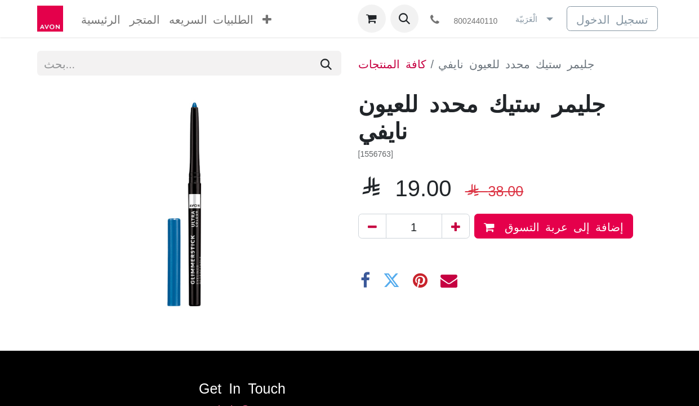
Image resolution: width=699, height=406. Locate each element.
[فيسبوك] (365, 280)
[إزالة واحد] (372, 226)
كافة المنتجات (392, 63)
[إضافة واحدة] (456, 226)
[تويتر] (391, 280)
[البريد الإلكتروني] (448, 280)
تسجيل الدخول (612, 19)
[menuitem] (101, 19)
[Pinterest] (420, 280)
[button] (404, 19)
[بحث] (326, 63)
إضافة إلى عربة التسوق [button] (554, 227)
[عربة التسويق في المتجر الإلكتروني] (372, 19)
